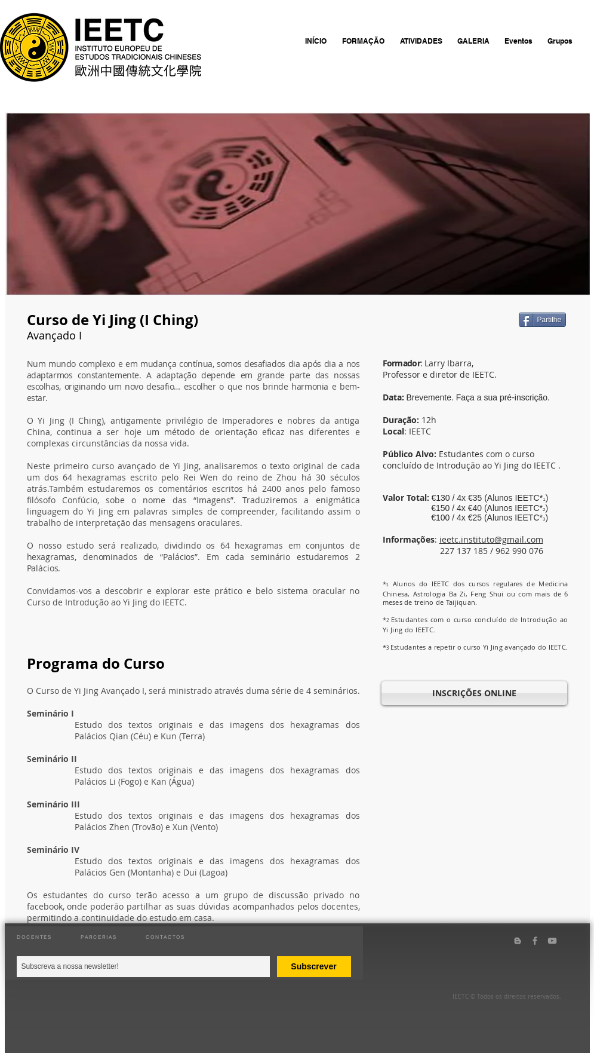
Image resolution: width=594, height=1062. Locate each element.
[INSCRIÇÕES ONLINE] (474, 693)
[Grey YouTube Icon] (552, 940)
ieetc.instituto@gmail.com (491, 539)
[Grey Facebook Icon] (535, 940)
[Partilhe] (543, 320)
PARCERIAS (99, 937)
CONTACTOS (165, 937)
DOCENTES (34, 937)
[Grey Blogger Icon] (517, 940)
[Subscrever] (314, 966)
